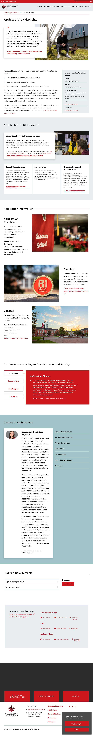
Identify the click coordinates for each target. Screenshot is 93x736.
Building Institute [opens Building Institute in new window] (47, 153)
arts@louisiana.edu (61, 628)
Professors (13, 373)
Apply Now (68, 584)
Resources (79, 6)
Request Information (17, 697)
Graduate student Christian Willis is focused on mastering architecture (24, 52)
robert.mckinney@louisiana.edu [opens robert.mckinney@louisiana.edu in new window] (16, 338)
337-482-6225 (46, 617)
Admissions (56, 6)
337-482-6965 (46, 639)
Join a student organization (74, 190)
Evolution (13, 397)
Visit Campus (46, 697)
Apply (76, 697)
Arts (66, 104)
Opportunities (13, 381)
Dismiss (76, 729)
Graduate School (73, 104)
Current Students (67, 6)
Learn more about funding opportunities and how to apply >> (76, 291)
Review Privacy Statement (77, 723)
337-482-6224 (46, 628)
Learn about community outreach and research (24, 155)
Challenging (13, 389)
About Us (87, 6)
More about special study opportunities (16, 187)
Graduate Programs (44, 6)
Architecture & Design (71, 110)
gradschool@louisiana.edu (63, 639)
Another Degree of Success (11, 12)
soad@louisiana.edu (62, 617)
